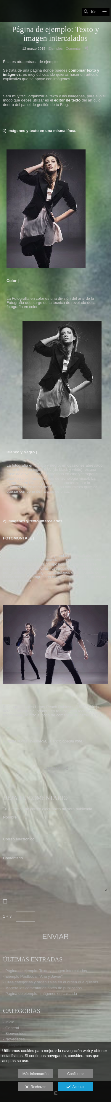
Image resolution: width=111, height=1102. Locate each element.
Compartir (55, 768)
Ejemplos (56, 48)
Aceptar (75, 1087)
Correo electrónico (18, 839)
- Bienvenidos (14, 1033)
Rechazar (35, 1087)
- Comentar (73, 48)
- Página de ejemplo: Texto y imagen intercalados (45, 971)
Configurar (75, 1074)
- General (11, 1028)
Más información (35, 1074)
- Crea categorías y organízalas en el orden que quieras (50, 982)
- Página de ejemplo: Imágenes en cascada (40, 993)
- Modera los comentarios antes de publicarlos (42, 988)
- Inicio (8, 1022)
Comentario (13, 858)
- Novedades (14, 1039)
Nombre (10, 817)
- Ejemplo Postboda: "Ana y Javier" (32, 976)
